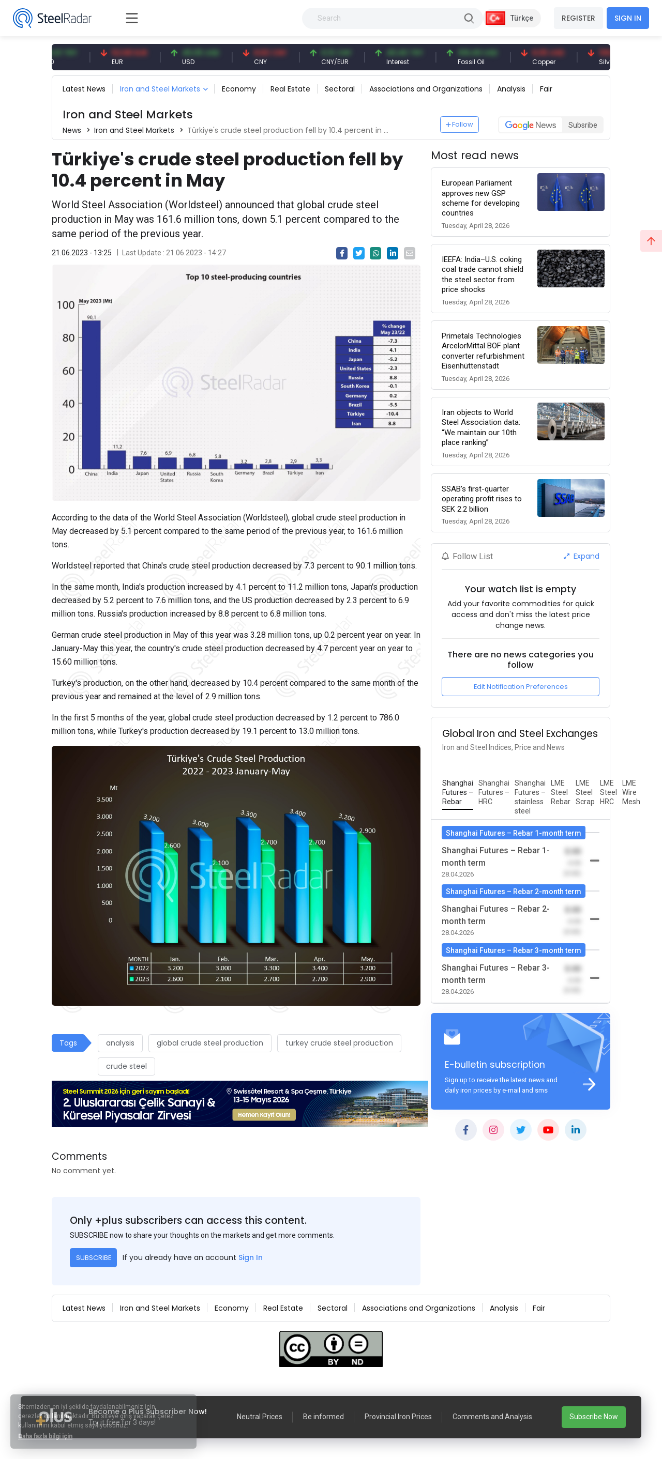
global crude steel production (210, 1043)
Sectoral (340, 89)
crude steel (126, 1066)
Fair (546, 89)
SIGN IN (627, 18)
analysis (120, 1043)
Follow (460, 124)
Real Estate (290, 89)
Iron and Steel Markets (160, 89)
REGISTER (578, 18)
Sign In (250, 1257)
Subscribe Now (593, 1416)
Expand (581, 556)
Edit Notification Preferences (521, 687)
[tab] (457, 793)
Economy (239, 89)
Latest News (84, 89)
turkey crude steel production (339, 1043)
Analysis (511, 89)
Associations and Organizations (426, 89)
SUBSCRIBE (93, 1258)
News (72, 130)
